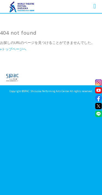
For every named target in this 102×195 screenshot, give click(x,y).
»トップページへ (13, 49)
